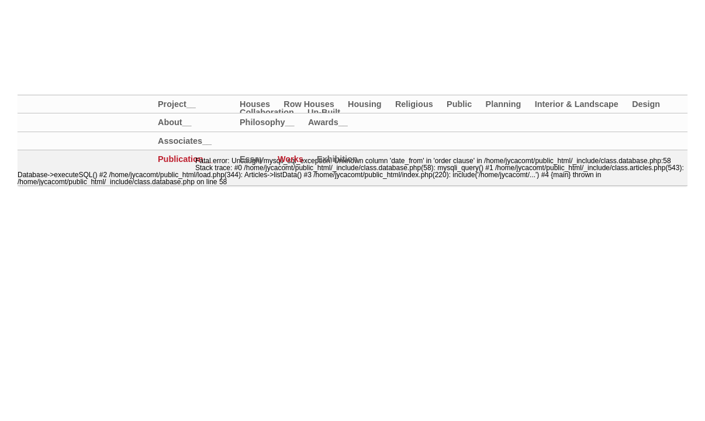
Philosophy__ (267, 122)
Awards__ (328, 122)
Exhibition (337, 159)
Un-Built (323, 112)
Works (290, 159)
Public (459, 104)
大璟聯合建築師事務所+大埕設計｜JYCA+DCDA (125, 28)
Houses (255, 104)
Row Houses (309, 104)
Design (646, 104)
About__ (175, 122)
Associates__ (176, 141)
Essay (252, 159)
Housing (365, 104)
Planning (503, 104)
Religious (414, 104)
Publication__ (176, 159)
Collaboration (267, 112)
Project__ (176, 104)
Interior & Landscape (576, 104)
